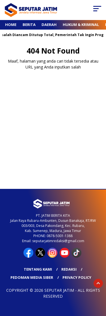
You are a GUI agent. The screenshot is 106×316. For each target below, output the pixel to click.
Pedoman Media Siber (31, 277)
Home (10, 24)
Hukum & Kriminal (81, 24)
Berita (29, 24)
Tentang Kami (38, 269)
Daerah (49, 24)
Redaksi (69, 269)
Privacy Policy (76, 277)
